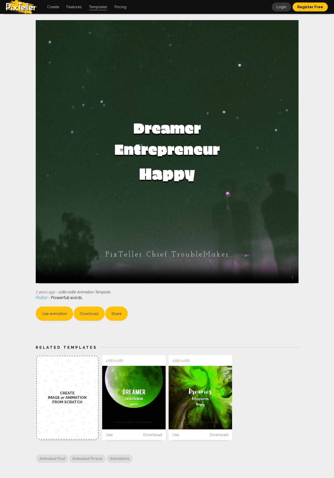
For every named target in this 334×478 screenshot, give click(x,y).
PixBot (42, 297)
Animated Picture (87, 458)
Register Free (310, 7)
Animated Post (52, 458)
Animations (119, 458)
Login (281, 7)
